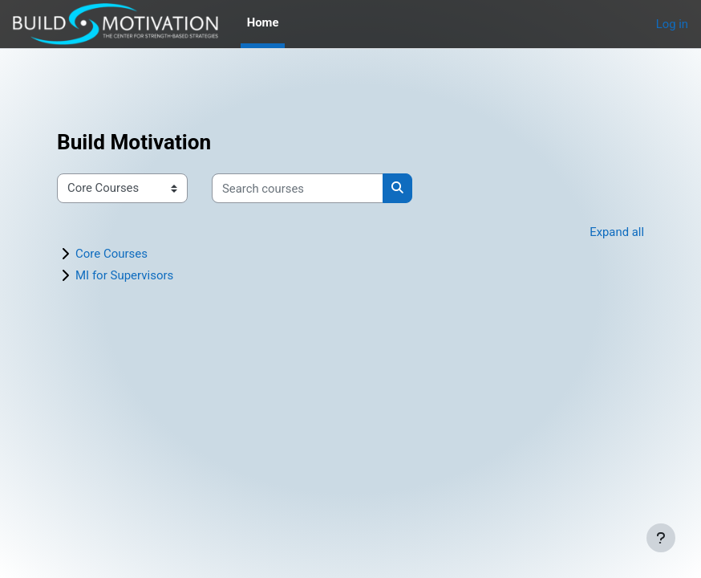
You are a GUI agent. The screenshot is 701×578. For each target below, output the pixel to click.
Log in (672, 24)
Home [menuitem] (263, 22)
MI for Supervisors (124, 275)
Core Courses (111, 253)
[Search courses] (297, 187)
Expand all (617, 232)
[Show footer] (660, 537)
